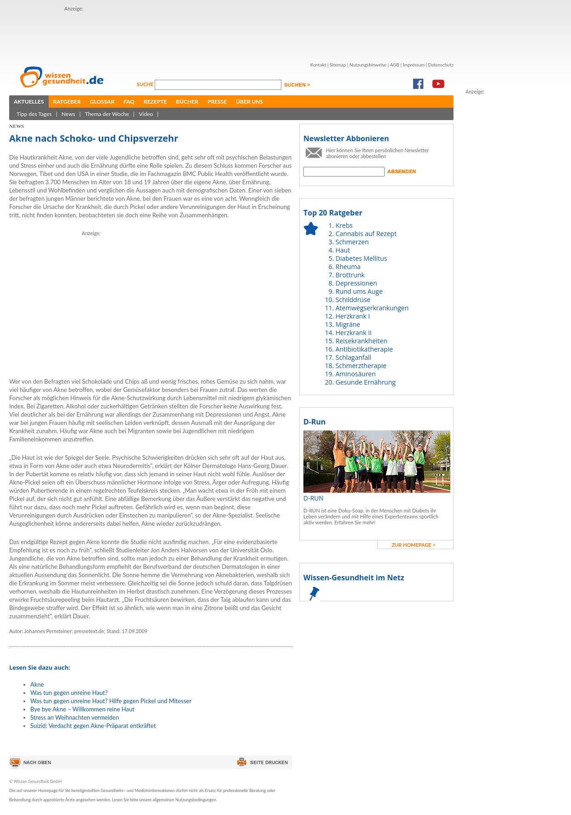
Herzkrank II (354, 332)
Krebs (344, 225)
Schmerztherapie (361, 365)
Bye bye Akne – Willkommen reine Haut (82, 709)
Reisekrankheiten (361, 340)
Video (146, 113)
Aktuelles (29, 101)
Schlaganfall (353, 357)
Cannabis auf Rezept (366, 233)
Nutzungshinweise (367, 64)
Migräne (348, 324)
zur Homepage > (414, 545)
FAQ (128, 101)
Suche (146, 84)
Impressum (414, 64)
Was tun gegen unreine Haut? (69, 692)
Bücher (187, 101)
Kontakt (318, 64)
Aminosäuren (356, 373)
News (68, 113)
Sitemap (338, 64)
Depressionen (356, 283)
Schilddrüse (353, 299)
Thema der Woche (107, 113)
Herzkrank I (353, 316)
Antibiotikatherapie (364, 349)
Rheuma (348, 266)
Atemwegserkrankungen (372, 307)
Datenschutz (440, 64)
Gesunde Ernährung (366, 382)
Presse (217, 101)
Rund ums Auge (359, 291)
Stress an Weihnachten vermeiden (74, 717)
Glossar (102, 101)
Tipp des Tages (34, 113)
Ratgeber (67, 101)
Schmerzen (352, 241)
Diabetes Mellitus (361, 258)
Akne (37, 684)
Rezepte (155, 101)
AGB (394, 64)
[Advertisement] (231, 33)
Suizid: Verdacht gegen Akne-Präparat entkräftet (93, 725)
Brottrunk (350, 274)
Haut (343, 250)
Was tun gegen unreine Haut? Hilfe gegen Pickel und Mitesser (110, 701)
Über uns (249, 101)
